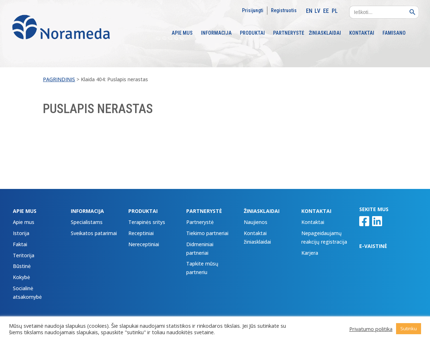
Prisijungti (252, 10)
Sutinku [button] (408, 328)
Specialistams (87, 222)
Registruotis (284, 10)
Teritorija (23, 255)
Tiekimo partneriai (207, 233)
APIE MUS (182, 33)
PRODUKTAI (252, 33)
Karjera (309, 252)
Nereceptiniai (143, 244)
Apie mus (23, 222)
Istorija (21, 233)
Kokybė (21, 277)
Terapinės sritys (146, 222)
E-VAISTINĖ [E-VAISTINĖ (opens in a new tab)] (373, 246)
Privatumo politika (370, 329)
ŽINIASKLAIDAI (325, 33)
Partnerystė (200, 222)
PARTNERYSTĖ (288, 33)
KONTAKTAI (361, 33)
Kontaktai (312, 222)
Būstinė (22, 266)
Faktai (20, 244)
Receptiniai (141, 233)
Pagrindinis (59, 79)
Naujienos (255, 222)
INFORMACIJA (216, 33)
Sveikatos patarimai (94, 233)
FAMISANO (394, 33)
